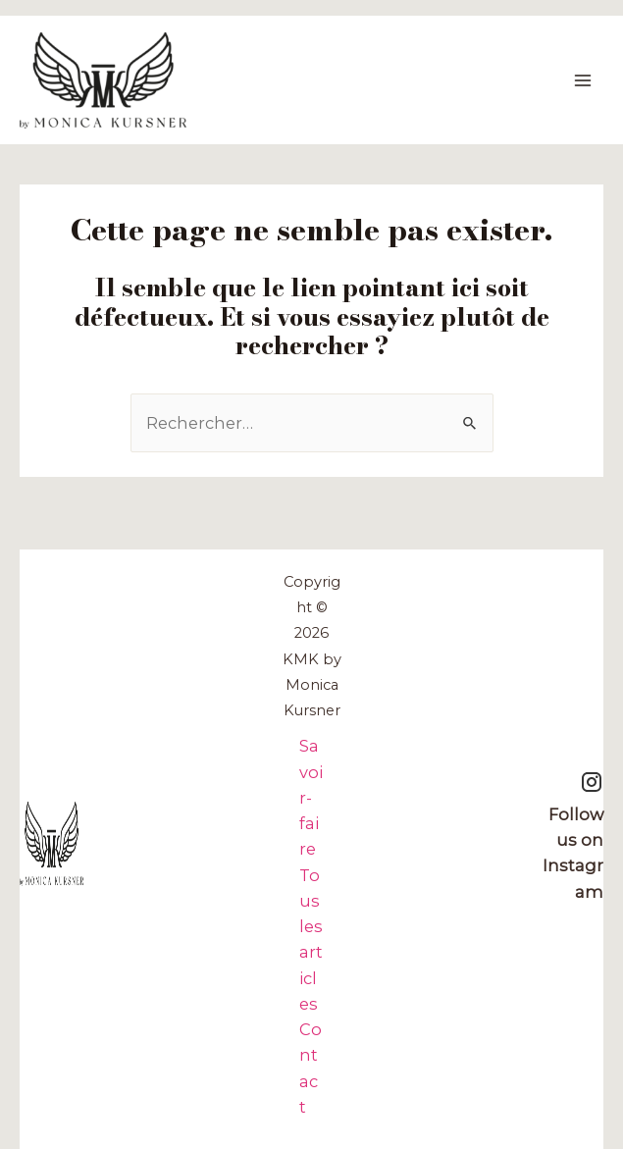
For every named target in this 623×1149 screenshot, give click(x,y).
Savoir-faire (311, 797)
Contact (310, 1068)
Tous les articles (311, 939)
